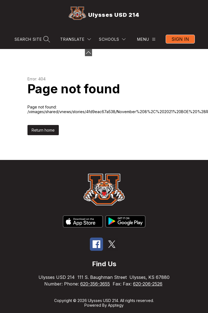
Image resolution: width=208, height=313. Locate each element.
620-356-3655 (95, 284)
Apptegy (116, 305)
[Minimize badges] (88, 52)
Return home (43, 130)
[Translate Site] (75, 39)
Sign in (180, 39)
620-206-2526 (147, 284)
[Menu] (146, 39)
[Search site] (31, 39)
